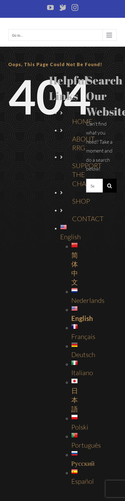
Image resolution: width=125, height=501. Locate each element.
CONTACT (88, 219)
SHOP (81, 201)
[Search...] (94, 186)
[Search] (110, 186)
